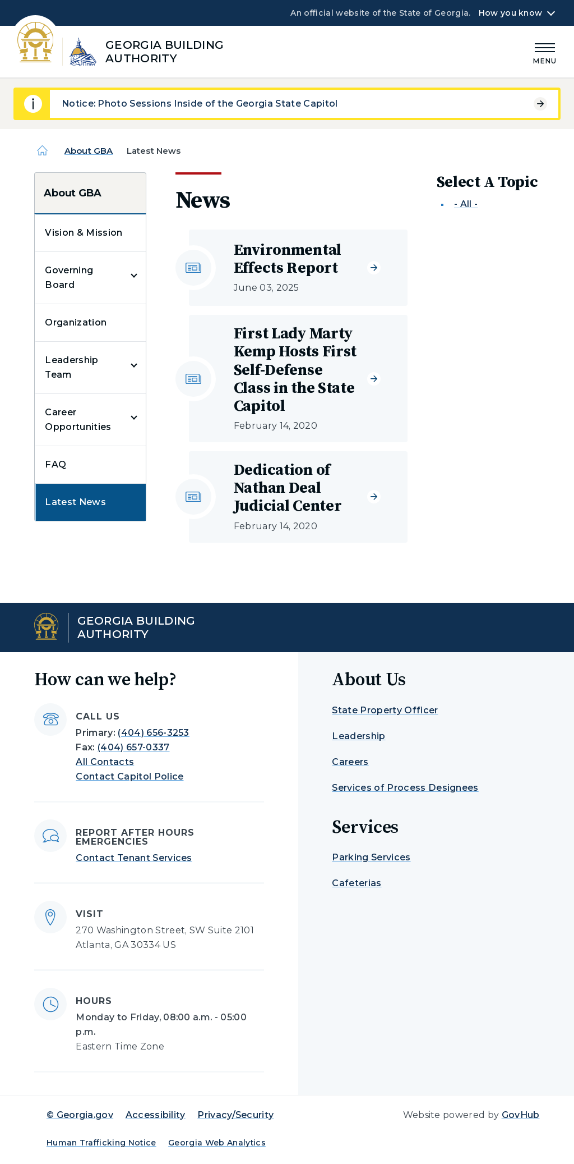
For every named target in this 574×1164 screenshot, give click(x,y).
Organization (76, 322)
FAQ (55, 464)
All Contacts (105, 762)
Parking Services (371, 857)
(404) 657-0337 (133, 747)
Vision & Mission (83, 232)
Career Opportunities (78, 419)
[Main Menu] (545, 52)
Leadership (358, 736)
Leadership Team (71, 367)
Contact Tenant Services (134, 858)
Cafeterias (356, 883)
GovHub (521, 1115)
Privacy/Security (235, 1115)
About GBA (88, 150)
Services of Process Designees (405, 787)
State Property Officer (385, 710)
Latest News (75, 502)
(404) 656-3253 (153, 732)
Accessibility (156, 1115)
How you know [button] (510, 12)
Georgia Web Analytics (217, 1143)
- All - (466, 204)
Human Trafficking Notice (101, 1143)
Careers (350, 762)
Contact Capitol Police (129, 776)
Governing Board (69, 277)
